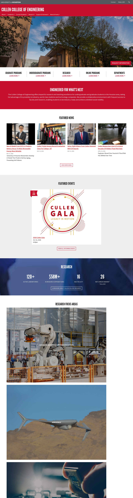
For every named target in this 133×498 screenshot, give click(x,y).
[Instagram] (24, 480)
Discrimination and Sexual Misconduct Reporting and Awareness (82, 496)
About (3, 14)
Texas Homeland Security (75, 494)
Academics (11, 14)
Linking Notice (116, 494)
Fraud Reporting (90, 494)
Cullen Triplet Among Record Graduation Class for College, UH (51, 147)
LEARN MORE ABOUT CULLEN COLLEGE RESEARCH (66, 270)
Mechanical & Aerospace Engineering (107, 423)
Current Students (21, 14)
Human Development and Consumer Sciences (107, 388)
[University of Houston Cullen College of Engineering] (23, 473)
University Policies (103, 496)
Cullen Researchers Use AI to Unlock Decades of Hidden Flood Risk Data (110, 147)
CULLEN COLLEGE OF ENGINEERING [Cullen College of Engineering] (22, 9)
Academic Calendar (37, 494)
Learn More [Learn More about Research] (66, 76)
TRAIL (84, 494)
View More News (66, 165)
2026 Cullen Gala (55, 219)
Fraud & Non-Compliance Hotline (104, 494)
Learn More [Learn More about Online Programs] (93, 76)
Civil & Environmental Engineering (107, 353)
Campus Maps (46, 494)
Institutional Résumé (26, 496)
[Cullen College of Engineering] (66, 53)
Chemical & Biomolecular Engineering (66, 353)
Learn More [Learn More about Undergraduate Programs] (40, 76)
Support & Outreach (42, 14)
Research (31, 14)
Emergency (53, 494)
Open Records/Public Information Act (10, 496)
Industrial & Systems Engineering (26, 423)
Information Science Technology (66, 423)
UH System (60, 494)
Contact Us (48, 487)
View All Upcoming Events (66, 230)
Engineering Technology (66, 387)
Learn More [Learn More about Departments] (119, 76)
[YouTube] (30, 480)
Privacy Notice (124, 494)
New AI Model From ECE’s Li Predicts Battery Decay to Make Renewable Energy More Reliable (19, 148)
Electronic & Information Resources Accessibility (53, 496)
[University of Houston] (11, 2)
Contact (113, 2)
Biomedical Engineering (26, 353)
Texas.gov (66, 494)
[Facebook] (14, 480)
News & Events (54, 14)
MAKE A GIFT (107, 472)
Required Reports (36, 496)
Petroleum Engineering (66, 456)
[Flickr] (21, 480)
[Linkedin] (27, 480)
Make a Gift (121, 2)
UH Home (29, 494)
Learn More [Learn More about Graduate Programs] (13, 76)
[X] (17, 480)
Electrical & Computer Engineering (26, 387)
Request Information (120, 63)
